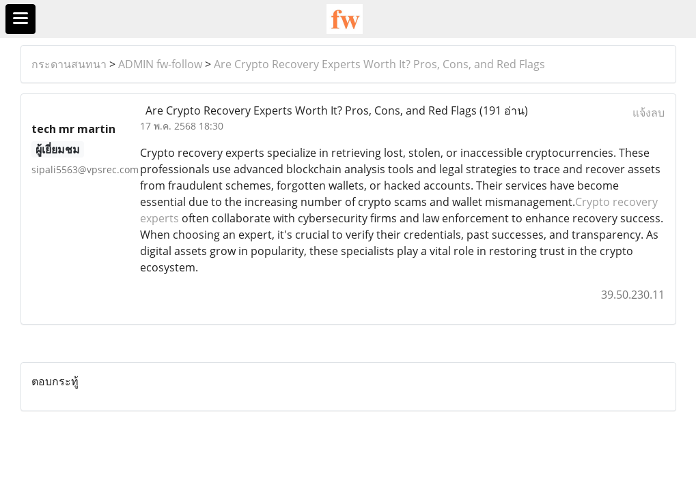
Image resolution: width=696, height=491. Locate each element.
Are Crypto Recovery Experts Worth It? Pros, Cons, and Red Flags (379, 64)
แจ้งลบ (648, 112)
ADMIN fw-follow (160, 64)
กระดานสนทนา (69, 64)
